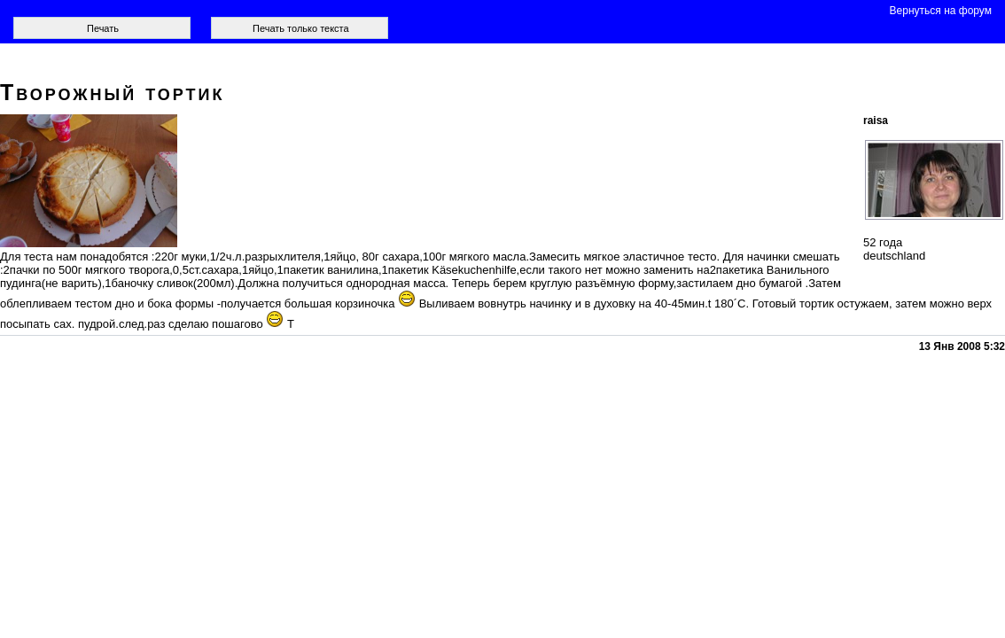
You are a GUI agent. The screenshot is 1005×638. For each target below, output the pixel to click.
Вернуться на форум (941, 10)
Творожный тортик (112, 92)
